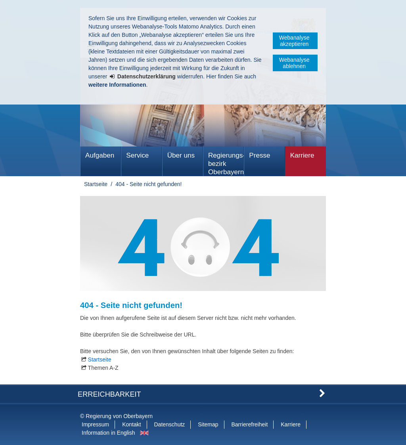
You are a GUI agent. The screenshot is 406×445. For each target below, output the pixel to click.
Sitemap (208, 424)
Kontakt (131, 424)
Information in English (108, 433)
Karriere (302, 155)
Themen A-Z (103, 368)
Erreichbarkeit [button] (109, 394)
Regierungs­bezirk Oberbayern (226, 164)
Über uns (181, 155)
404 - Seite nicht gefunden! (148, 184)
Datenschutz (169, 424)
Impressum (95, 424)
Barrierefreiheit (249, 424)
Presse (259, 155)
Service (137, 155)
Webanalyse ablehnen (294, 63)
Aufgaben (99, 155)
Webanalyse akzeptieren (294, 40)
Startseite (95, 184)
